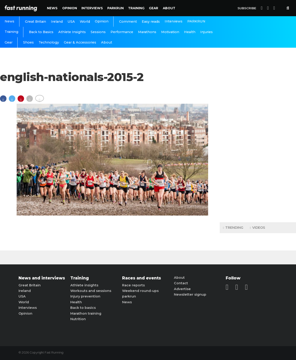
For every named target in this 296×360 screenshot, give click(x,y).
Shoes (28, 42)
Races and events (141, 278)
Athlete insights (84, 285)
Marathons (147, 32)
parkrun (129, 296)
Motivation (170, 32)
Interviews (92, 8)
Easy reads (151, 21)
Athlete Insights (72, 32)
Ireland (57, 21)
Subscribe (246, 8)
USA (71, 21)
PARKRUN (115, 8)
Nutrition (78, 319)
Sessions (98, 32)
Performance (122, 32)
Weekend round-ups (140, 290)
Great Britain (35, 21)
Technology (49, 42)
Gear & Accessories (80, 42)
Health (189, 32)
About (169, 8)
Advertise (182, 289)
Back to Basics (41, 32)
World (85, 21)
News (52, 8)
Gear (153, 8)
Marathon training (85, 313)
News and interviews (41, 278)
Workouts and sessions (90, 290)
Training (136, 8)
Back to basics (83, 307)
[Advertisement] (258, 145)
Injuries (206, 32)
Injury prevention (85, 296)
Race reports (133, 285)
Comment (128, 21)
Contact (181, 283)
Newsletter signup (190, 294)
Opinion (69, 8)
